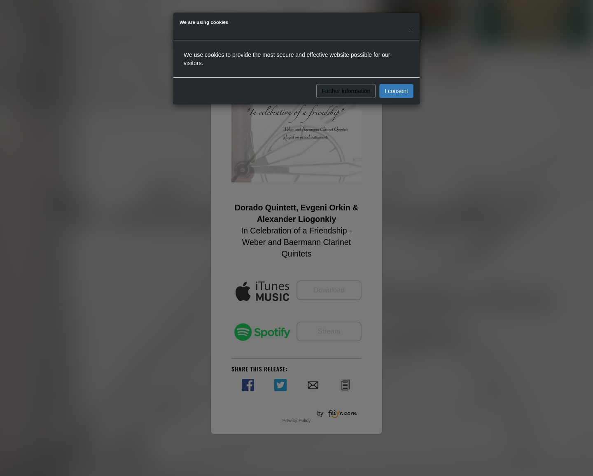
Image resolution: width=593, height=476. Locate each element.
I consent (396, 91)
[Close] (411, 29)
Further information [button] (346, 91)
